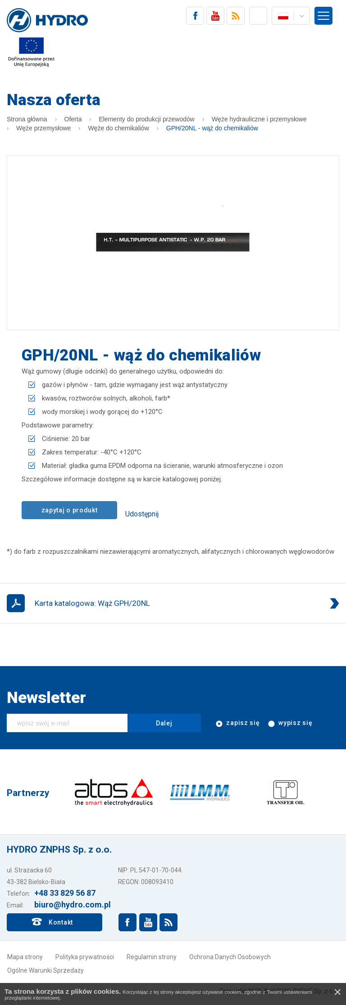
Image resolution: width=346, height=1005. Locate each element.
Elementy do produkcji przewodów (146, 119)
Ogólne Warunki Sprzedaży (45, 970)
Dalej (164, 723)
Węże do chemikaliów (118, 128)
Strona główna (27, 119)
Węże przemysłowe (43, 128)
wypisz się (290, 723)
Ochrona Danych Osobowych (230, 957)
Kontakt (61, 922)
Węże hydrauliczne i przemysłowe (259, 119)
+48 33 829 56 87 (65, 893)
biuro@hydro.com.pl (72, 904)
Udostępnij (142, 514)
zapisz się (237, 723)
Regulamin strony (152, 957)
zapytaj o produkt (69, 510)
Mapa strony (25, 957)
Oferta (73, 119)
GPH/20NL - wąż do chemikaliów (212, 128)
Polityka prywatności (84, 957)
